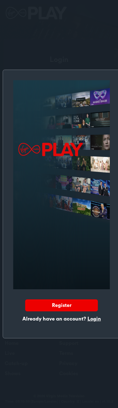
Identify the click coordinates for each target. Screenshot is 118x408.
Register (61, 305)
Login (94, 318)
